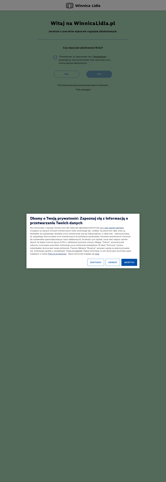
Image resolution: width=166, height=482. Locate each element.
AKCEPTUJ (129, 262)
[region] (83, 241)
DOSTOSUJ (95, 262)
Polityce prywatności (57, 254)
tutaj (97, 254)
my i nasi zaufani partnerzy (112, 228)
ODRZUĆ (112, 262)
